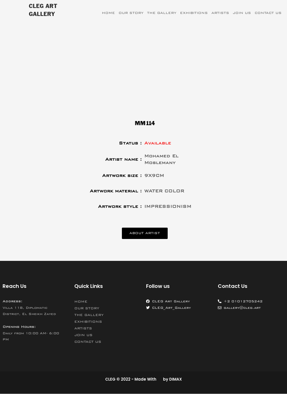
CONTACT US (268, 13)
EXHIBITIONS (194, 13)
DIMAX (175, 379)
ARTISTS (220, 13)
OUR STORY (131, 13)
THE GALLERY (161, 13)
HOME (108, 13)
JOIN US (242, 13)
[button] (145, 233)
